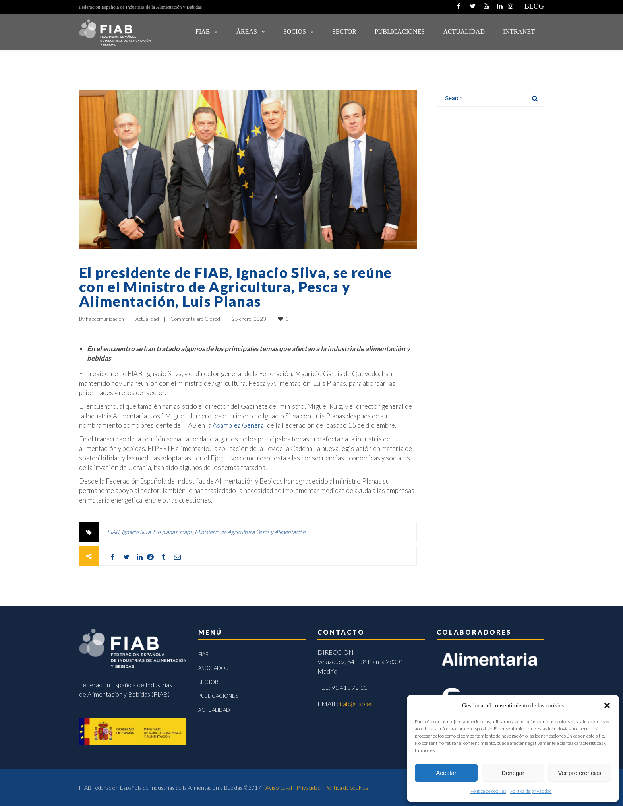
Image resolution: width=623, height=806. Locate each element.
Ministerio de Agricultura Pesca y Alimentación (250, 531)
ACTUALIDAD (464, 31)
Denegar (512, 772)
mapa (186, 531)
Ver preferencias (579, 772)
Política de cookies (488, 791)
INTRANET (519, 31)
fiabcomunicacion (105, 319)
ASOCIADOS (213, 668)
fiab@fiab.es (356, 703)
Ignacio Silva (136, 531)
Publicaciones (400, 31)
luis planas (165, 531)
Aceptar (446, 772)
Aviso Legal (278, 787)
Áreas (246, 31)
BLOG (534, 6)
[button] (607, 705)
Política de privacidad (531, 791)
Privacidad (308, 787)
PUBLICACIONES (218, 696)
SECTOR (344, 31)
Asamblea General (239, 425)
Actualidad (147, 319)
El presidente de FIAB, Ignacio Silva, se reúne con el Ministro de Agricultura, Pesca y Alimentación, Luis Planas (235, 287)
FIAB (202, 31)
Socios (294, 31)
